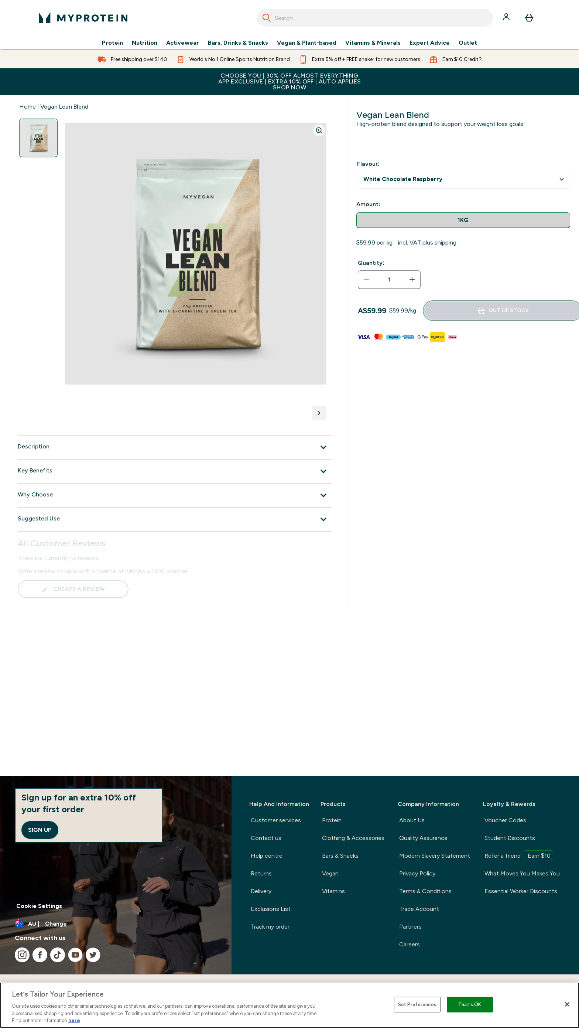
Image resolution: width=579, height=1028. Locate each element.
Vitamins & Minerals (373, 43)
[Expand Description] (174, 447)
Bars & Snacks (340, 855)
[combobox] (375, 18)
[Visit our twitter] (93, 954)
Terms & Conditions (425, 891)
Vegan (330, 873)
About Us (412, 820)
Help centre (266, 855)
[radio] (463, 220)
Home (27, 106)
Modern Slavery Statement (434, 855)
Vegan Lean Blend (64, 106)
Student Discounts (509, 837)
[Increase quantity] (412, 279)
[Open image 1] (38, 138)
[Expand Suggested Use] (174, 519)
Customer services (276, 820)
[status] (389, 279)
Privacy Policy (417, 873)
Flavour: (368, 163)
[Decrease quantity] (366, 279)
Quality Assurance (423, 837)
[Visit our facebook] (39, 954)
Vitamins (333, 891)
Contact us (266, 837)
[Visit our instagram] (22, 954)
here (74, 1020)
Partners (410, 926)
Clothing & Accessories (353, 837)
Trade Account (419, 908)
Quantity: (371, 262)
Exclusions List (271, 908)
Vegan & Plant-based (306, 43)
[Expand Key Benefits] (174, 471)
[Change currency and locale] (116, 923)
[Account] (507, 18)
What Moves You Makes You (522, 873)
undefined (463, 179)
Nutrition (144, 43)
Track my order (270, 926)
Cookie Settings (39, 905)
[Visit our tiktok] (57, 954)
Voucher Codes (505, 820)
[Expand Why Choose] (174, 495)
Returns (261, 873)
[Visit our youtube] (75, 954)
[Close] (567, 1004)
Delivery (261, 891)
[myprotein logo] (83, 17)
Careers (409, 944)
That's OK (469, 1004)
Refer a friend (518, 855)
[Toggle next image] (319, 413)
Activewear (182, 43)
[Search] (266, 18)
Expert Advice (430, 43)
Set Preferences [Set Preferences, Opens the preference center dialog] (417, 1004)
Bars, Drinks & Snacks (238, 43)
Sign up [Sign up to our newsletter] (40, 829)
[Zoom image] (319, 130)
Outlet (468, 43)
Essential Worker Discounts (520, 891)
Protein (112, 43)
